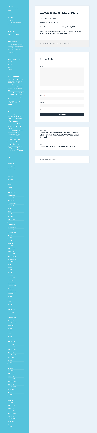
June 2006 (10, 395)
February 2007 (11, 373)
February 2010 (11, 277)
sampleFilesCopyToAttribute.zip (57, 33)
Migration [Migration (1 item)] (13, 135)
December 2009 (11, 283)
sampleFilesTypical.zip (75, 31)
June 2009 (10, 299)
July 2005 (10, 424)
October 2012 (11, 200)
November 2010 (12, 256)
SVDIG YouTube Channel (14, 34)
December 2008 (11, 315)
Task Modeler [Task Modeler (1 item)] (15, 146)
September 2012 (12, 203)
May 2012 (10, 214)
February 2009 (11, 309)
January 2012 (11, 222)
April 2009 (10, 304)
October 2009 (11, 288)
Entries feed (11, 163)
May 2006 (10, 397)
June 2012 (10, 211)
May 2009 (10, 301)
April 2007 (10, 368)
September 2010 (12, 259)
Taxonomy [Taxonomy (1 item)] (20, 146)
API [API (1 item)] (17, 114)
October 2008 (11, 320)
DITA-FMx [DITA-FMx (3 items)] (15, 121)
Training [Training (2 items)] (10, 148)
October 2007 (11, 352)
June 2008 (10, 331)
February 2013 (11, 192)
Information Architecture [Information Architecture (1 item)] (12, 134)
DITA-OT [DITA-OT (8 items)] (12, 123)
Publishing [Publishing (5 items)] (12, 139)
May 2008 (10, 333)
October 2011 (11, 230)
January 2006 (11, 408)
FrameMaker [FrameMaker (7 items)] (13, 130)
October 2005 (11, 416)
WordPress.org (11, 169)
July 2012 (10, 208)
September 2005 (12, 418)
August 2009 (11, 293)
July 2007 (10, 360)
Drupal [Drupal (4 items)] (15, 126)
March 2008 (10, 339)
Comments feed (11, 166)
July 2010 (10, 264)
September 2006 (12, 387)
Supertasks (68, 43)
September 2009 (12, 291)
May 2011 (10, 240)
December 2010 (11, 254)
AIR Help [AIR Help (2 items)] (14, 115)
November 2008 (12, 317)
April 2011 (10, 243)
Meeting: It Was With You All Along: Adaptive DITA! (15, 82)
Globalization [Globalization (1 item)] (21, 130)
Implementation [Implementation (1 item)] (13, 132)
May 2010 (10, 269)
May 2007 (10, 365)
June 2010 (10, 267)
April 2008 (10, 336)
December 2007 (11, 347)
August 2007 (11, 357)
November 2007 (12, 349)
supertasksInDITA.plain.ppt (62, 27)
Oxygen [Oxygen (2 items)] (18, 135)
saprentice (10, 87)
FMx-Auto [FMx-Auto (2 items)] (10, 128)
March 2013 (10, 190)
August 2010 (11, 262)
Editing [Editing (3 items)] (20, 126)
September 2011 (12, 232)
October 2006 (11, 384)
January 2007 (11, 376)
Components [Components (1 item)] (13, 118)
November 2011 (12, 227)
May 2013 (10, 187)
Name (42, 89)
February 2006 (11, 405)
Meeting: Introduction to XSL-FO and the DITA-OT (15, 103)
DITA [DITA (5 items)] (9, 121)
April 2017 (10, 179)
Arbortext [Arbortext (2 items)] (21, 115)
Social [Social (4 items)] (15, 142)
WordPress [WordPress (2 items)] (10, 150)
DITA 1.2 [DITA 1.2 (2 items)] (18, 124)
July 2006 (10, 392)
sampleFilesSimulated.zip (55, 31)
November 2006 (12, 381)
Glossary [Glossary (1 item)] (9, 132)
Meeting (61, 43)
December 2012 (11, 195)
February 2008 (11, 341)
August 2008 (11, 325)
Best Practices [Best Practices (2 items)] (14, 116)
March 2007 (10, 371)
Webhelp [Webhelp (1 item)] (20, 148)
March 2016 (10, 182)
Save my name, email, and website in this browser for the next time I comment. (61, 110)
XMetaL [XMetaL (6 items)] (20, 150)
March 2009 (10, 307)
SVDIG (10, 6)
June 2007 (10, 363)
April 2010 (10, 272)
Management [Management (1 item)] (10, 135)
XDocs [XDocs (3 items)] (15, 150)
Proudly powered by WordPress (48, 159)
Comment (43, 66)
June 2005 (10, 426)
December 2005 (11, 411)
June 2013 (10, 184)
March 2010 (10, 275)
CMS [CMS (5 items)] (9, 118)
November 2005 (12, 413)
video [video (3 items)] (17, 148)
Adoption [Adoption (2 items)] (10, 115)
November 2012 (12, 198)
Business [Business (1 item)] (19, 116)
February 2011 (11, 248)
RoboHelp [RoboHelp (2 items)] (10, 142)
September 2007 (12, 355)
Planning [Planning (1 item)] (16, 137)
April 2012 (10, 216)
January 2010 (11, 280)
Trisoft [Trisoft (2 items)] (14, 148)
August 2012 (11, 206)
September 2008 (12, 323)
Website (42, 103)
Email (42, 96)
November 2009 (12, 285)
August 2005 (11, 421)
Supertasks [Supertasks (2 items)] (10, 146)
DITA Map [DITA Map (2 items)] (10, 126)
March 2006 (10, 403)
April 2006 (10, 400)
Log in (9, 161)
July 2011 (10, 235)
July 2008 (10, 328)
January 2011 (11, 251)
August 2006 (11, 389)
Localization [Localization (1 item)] (18, 134)
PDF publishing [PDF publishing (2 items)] (11, 137)
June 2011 (10, 238)
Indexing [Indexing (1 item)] (17, 132)
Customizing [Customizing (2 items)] (19, 118)
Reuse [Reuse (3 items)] (18, 139)
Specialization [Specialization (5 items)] (13, 144)
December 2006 (11, 379)
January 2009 (11, 312)
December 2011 (11, 224)
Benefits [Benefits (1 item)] (9, 116)
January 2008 (11, 344)
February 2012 (11, 219)
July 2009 (10, 296)
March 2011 (10, 246)
